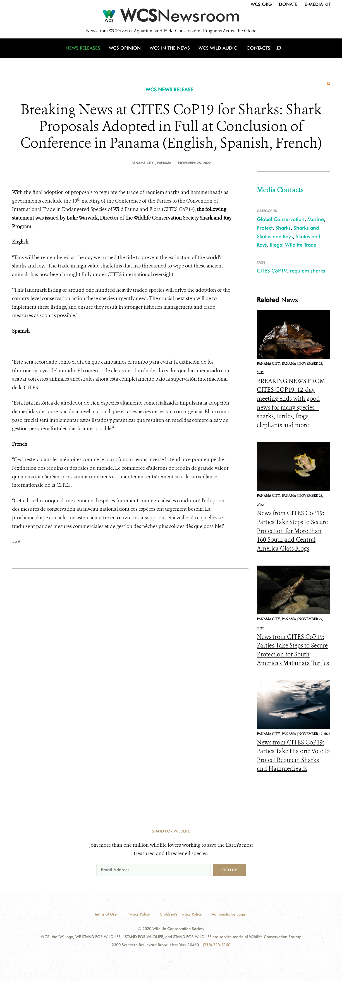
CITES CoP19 (272, 271)
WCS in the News (170, 50)
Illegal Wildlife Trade (293, 245)
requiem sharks (307, 271)
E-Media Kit (318, 4)
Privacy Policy (138, 914)
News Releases (84, 50)
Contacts (257, 50)
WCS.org (261, 4)
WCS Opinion (126, 50)
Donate (288, 4)
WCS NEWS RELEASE (169, 89)
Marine (315, 219)
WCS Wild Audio (217, 50)
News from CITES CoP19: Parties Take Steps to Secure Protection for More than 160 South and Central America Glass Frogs (292, 530)
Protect (264, 228)
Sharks (283, 228)
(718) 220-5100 (216, 945)
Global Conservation (281, 219)
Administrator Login (229, 914)
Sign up (229, 870)
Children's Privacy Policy (181, 914)
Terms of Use (105, 914)
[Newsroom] (171, 17)
